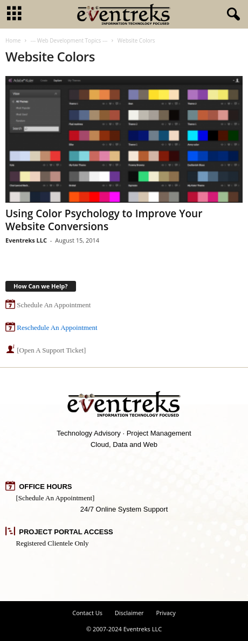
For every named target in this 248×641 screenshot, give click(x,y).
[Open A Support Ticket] (51, 350)
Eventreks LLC (26, 240)
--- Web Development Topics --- (68, 40)
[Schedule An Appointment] (55, 498)
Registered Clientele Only (52, 543)
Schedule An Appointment (54, 305)
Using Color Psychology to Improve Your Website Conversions (103, 219)
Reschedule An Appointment (57, 327)
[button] (231, 14)
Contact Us (87, 613)
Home (12, 40)
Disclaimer (129, 613)
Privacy (165, 613)
